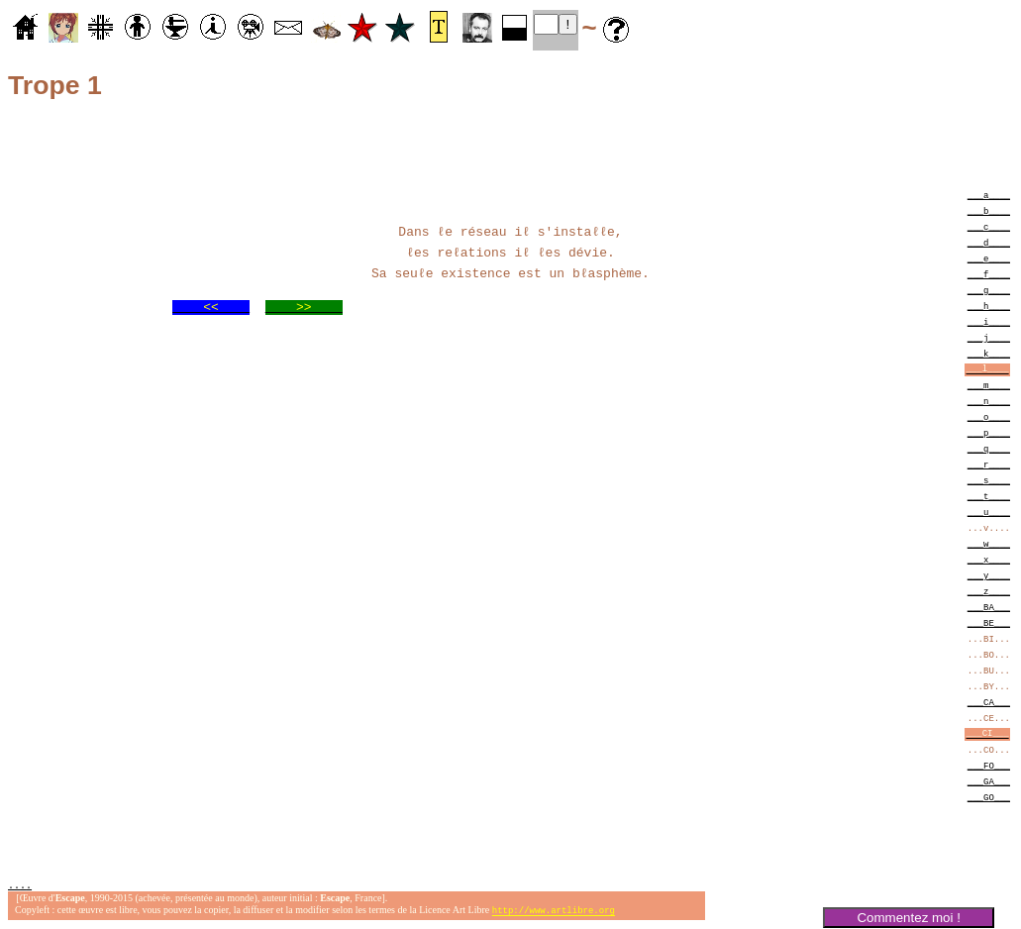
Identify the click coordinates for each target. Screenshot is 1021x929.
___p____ (989, 432)
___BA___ (989, 606)
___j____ (989, 337)
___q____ (989, 448)
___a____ (989, 194)
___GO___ (989, 796)
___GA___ (989, 780)
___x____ (989, 559)
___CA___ (989, 701)
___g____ (989, 289)
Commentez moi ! (908, 917)
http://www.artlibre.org (553, 912)
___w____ (989, 543)
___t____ (989, 495)
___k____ (989, 353)
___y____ (989, 574)
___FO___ (989, 765)
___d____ (989, 242)
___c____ (989, 226)
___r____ (989, 464)
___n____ (989, 400)
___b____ (989, 210)
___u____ (989, 511)
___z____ (989, 590)
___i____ (989, 321)
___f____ (989, 273)
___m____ (989, 384)
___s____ (989, 479)
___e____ (989, 258)
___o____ (989, 416)
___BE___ (989, 622)
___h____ (989, 305)
